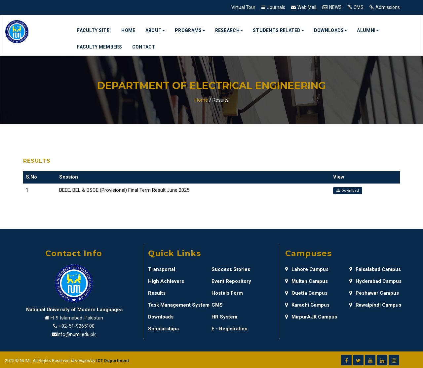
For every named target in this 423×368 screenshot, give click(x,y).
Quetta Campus (306, 293)
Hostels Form (227, 293)
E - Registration (230, 329)
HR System (224, 317)
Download (347, 190)
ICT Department (112, 360)
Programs (190, 30)
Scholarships (163, 329)
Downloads (330, 30)
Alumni (368, 30)
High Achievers (166, 281)
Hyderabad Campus (375, 281)
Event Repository (231, 281)
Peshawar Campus (374, 293)
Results (157, 293)
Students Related (278, 30)
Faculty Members (99, 47)
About (155, 30)
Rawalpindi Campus (375, 305)
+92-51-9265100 (76, 326)
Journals (276, 7)
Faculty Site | (94, 30)
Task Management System (179, 305)
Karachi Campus (307, 305)
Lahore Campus (306, 269)
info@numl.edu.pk (76, 334)
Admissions (387, 7)
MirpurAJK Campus (311, 317)
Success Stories (231, 269)
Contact (143, 47)
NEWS (335, 7)
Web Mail (306, 7)
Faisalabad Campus (375, 269)
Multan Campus (306, 281)
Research (229, 30)
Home (128, 30)
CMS (359, 7)
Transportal (161, 269)
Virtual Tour (243, 7)
